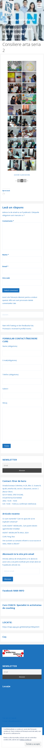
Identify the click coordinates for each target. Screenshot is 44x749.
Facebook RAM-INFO (13, 590)
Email (5, 266)
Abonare (7, 579)
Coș (4, 636)
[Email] (22, 465)
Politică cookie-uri (25, 740)
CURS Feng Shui (8, 536)
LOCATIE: (7, 622)
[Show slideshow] (22, 175)
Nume (5, 255)
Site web (6, 278)
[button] (40, 4)
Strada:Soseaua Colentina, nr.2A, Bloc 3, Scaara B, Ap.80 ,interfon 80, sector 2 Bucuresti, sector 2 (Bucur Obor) (21, 488)
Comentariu (8, 221)
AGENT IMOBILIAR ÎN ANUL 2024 (15, 533)
